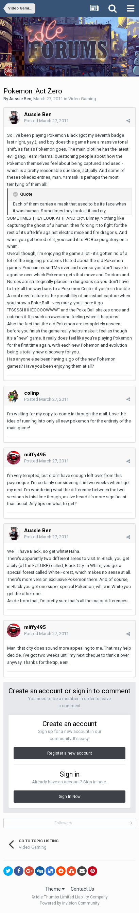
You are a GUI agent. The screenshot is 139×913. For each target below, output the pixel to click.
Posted (46, 120)
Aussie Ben (20, 98)
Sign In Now (70, 796)
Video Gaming (82, 98)
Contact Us (82, 889)
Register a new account (69, 753)
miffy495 (35, 455)
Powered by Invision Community (70, 903)
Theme (55, 889)
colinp (31, 393)
